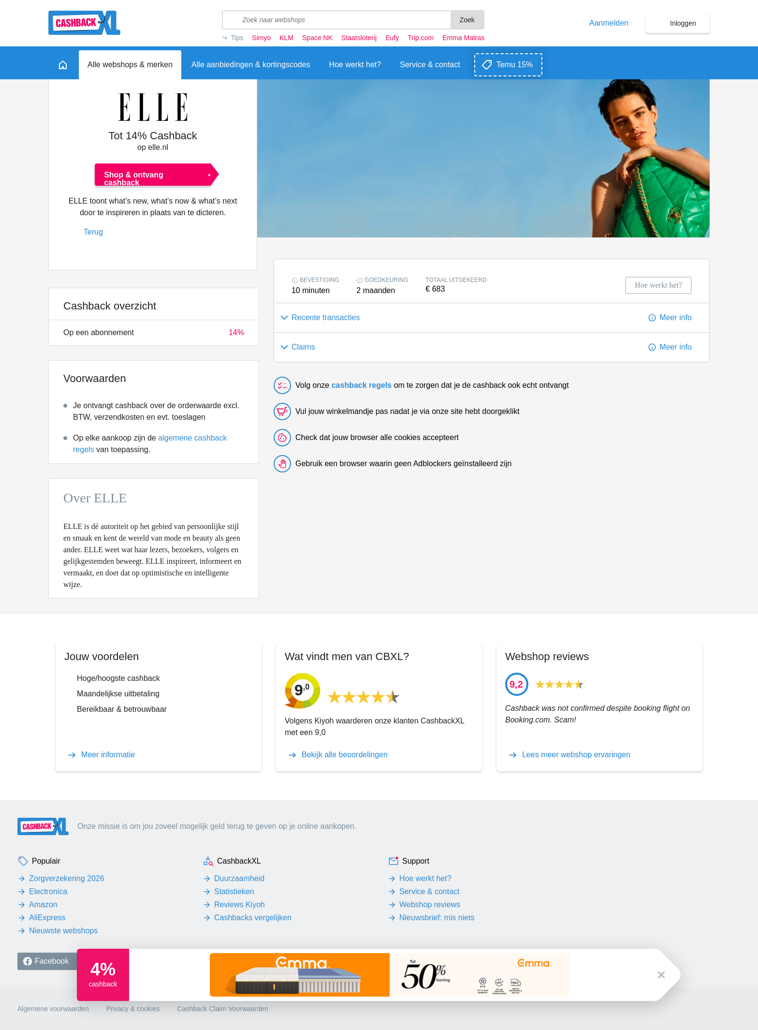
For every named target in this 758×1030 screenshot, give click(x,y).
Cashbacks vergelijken (253, 917)
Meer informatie (108, 755)
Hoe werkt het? (425, 878)
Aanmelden (608, 23)
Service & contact (429, 891)
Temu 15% (514, 64)
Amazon (43, 904)
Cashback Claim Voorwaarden (222, 1009)
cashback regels (362, 385)
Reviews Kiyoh (239, 904)
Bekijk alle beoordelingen (345, 755)
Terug (93, 232)
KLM (286, 38)
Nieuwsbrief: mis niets (437, 917)
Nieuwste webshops (63, 931)
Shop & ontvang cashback (133, 178)
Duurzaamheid (239, 878)
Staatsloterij (359, 38)
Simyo (261, 38)
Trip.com (421, 38)
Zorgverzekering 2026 (66, 878)
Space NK (317, 38)
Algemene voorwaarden (53, 1009)
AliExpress (47, 917)
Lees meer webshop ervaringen (576, 755)
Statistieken (234, 891)
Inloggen (683, 23)
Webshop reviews (429, 904)
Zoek (467, 20)
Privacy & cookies (133, 1009)
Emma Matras (463, 38)
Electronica (48, 891)
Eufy (392, 38)
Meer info (675, 317)
